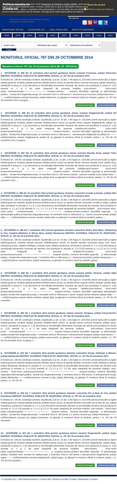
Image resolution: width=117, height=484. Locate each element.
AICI (47, 12)
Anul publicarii (59, 29)
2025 (18, 35)
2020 (76, 35)
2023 (41, 35)
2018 (99, 35)
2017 (110, 35)
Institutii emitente (83, 29)
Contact (94, 479)
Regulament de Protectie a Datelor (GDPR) (59, 4)
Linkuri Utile (46, 479)
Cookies (73, 479)
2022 (52, 35)
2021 (64, 35)
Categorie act (36, 29)
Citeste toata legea (85, 105)
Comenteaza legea (106, 105)
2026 (6, 35)
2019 (87, 35)
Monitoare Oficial (13, 29)
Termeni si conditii (60, 479)
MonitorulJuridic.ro (31, 479)
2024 (29, 35)
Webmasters (83, 479)
